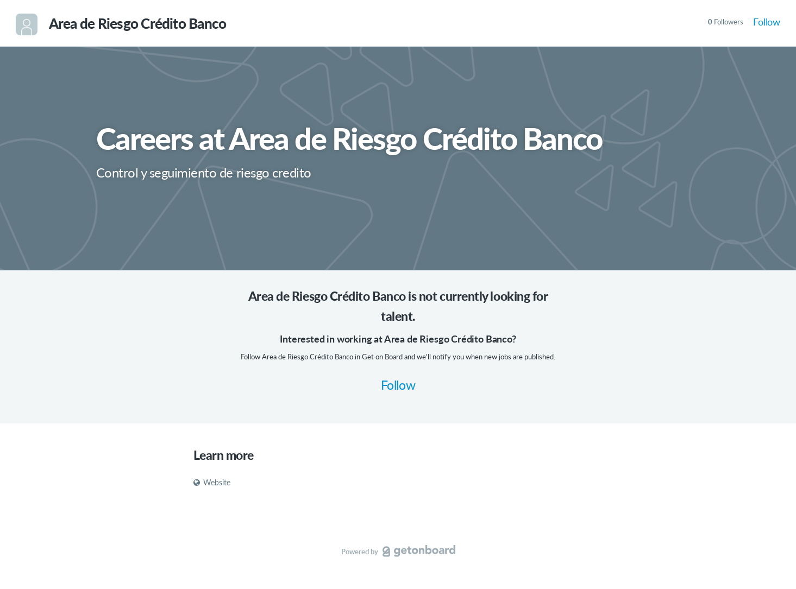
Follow (766, 22)
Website (211, 482)
